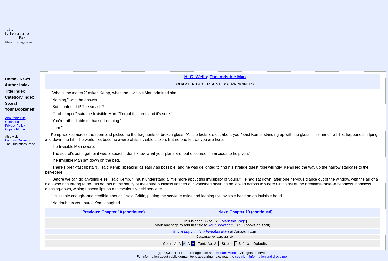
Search (10, 103)
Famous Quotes (16, 140)
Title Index (14, 91)
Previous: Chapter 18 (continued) (113, 212)
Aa (210, 244)
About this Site (15, 118)
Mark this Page (234, 221)
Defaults (260, 244)
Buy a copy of (201, 231)
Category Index (18, 97)
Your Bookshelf (18, 109)
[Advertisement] (212, 36)
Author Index (16, 85)
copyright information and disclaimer (261, 256)
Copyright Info (15, 129)
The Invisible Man (228, 76)
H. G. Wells (195, 76)
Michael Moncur (226, 253)
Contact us (12, 122)
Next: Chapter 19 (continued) (245, 212)
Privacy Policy (15, 125)
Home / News (16, 79)
